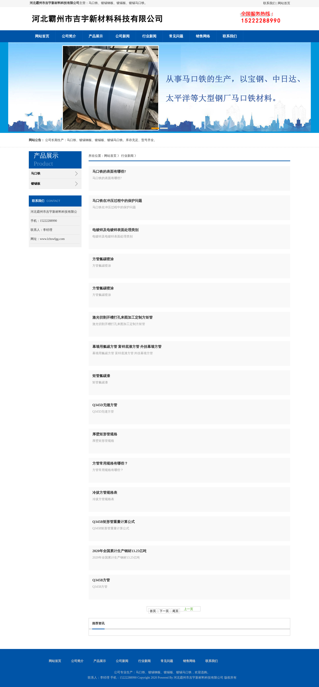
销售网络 (203, 36)
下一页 (164, 611)
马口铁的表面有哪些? (109, 171)
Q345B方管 (101, 580)
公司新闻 (122, 36)
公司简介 (69, 36)
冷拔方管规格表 (104, 492)
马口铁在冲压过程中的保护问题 (117, 201)
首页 (153, 611)
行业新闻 (149, 36)
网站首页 (284, 3)
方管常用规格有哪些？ (110, 463)
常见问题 (176, 36)
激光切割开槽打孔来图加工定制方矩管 (122, 317)
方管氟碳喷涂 (103, 259)
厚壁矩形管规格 (104, 434)
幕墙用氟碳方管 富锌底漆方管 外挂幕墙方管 (126, 346)
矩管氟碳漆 (101, 376)
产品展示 (96, 36)
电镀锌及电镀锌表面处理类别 (115, 230)
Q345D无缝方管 (104, 405)
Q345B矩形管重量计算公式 (113, 522)
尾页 (175, 611)
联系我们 (269, 3)
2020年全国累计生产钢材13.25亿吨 (119, 551)
